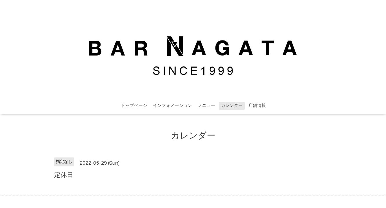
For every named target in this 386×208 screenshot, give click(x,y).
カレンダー (232, 105)
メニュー (206, 105)
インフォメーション (172, 105)
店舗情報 (257, 105)
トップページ (134, 105)
